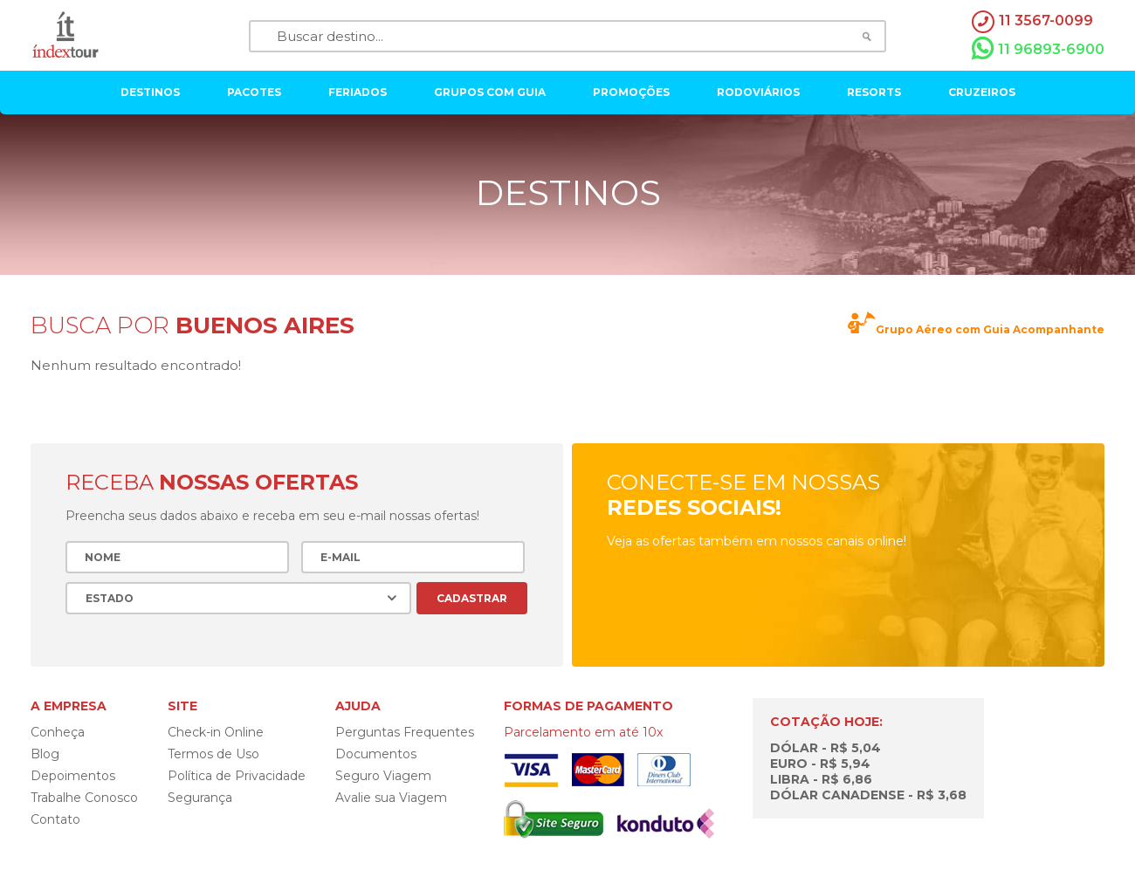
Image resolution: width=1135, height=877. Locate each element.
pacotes (254, 92)
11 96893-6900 (1038, 49)
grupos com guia (490, 92)
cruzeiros (981, 92)
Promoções (631, 92)
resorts (874, 92)
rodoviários (758, 92)
